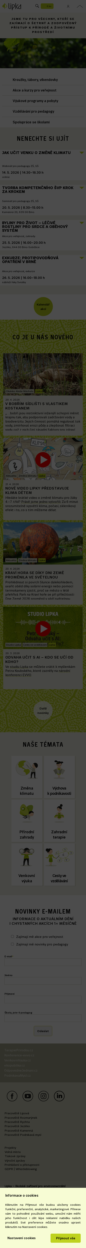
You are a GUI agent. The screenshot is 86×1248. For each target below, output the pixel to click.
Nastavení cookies (21, 1238)
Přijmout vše (65, 1238)
